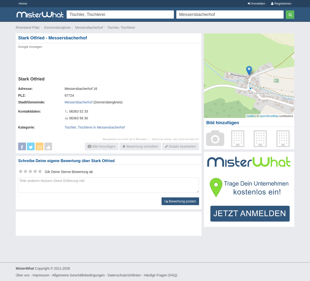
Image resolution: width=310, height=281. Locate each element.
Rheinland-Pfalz (28, 27)
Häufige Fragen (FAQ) (160, 275)
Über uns (23, 275)
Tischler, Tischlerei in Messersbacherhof (95, 127)
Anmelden (256, 3)
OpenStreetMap (269, 116)
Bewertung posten (180, 201)
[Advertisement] (108, 61)
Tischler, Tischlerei (121, 27)
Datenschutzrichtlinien (124, 275)
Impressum (40, 275)
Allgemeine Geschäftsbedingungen (78, 275)
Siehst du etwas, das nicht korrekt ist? (175, 139)
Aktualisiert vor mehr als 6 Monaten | (127, 139)
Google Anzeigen (30, 47)
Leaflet (251, 116)
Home (23, 3)
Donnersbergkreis (57, 27)
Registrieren (281, 3)
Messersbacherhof (89, 27)
